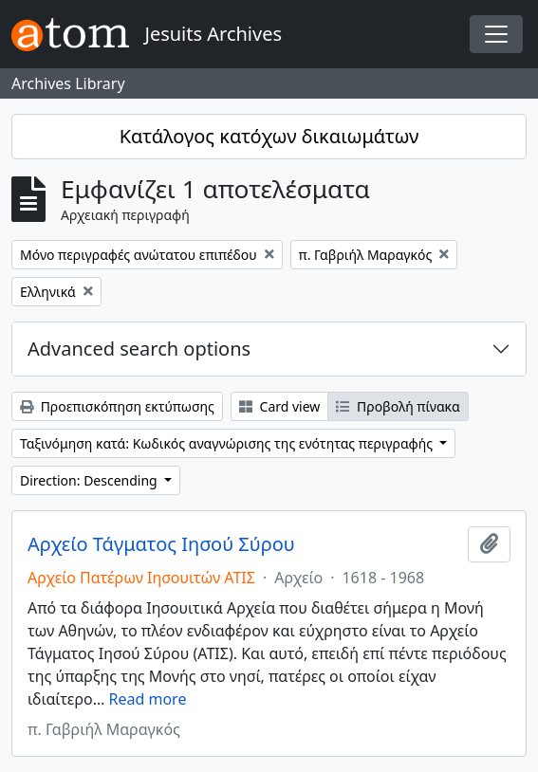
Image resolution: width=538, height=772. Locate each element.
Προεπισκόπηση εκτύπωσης (117, 406)
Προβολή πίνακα (397, 406)
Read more (148, 699)
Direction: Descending (90, 480)
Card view (279, 406)
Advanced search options (139, 348)
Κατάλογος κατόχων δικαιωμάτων (269, 136)
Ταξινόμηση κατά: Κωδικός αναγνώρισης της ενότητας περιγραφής (228, 443)
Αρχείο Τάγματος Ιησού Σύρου (161, 544)
